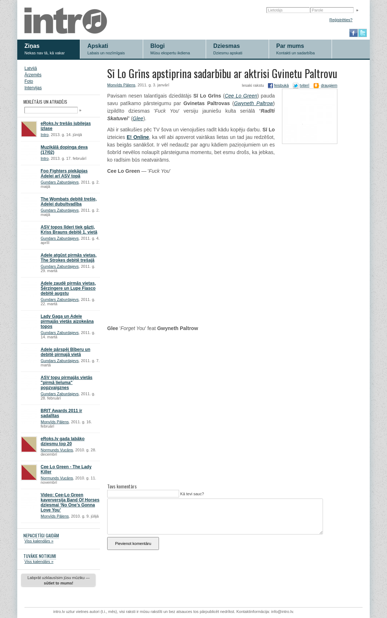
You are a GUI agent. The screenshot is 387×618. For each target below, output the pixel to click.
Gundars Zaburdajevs (60, 182)
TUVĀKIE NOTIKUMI (39, 556)
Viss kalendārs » (39, 541)
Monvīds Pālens (55, 422)
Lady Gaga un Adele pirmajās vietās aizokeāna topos (67, 321)
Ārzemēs (32, 74)
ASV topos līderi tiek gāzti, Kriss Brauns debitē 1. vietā (69, 230)
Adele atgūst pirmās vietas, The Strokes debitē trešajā (68, 258)
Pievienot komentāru (133, 543)
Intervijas (33, 87)
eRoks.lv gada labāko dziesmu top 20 (63, 441)
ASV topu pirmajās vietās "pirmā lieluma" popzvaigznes (66, 382)
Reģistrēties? (340, 20)
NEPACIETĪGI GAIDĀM (41, 535)
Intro (45, 134)
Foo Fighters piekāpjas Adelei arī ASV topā (64, 173)
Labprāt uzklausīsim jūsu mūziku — (58, 580)
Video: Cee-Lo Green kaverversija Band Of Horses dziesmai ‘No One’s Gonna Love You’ (70, 502)
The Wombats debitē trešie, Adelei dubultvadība (69, 202)
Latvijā (30, 68)
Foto (28, 81)
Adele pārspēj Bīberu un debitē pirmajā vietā (65, 352)
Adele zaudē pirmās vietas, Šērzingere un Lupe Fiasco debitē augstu (68, 288)
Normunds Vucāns (57, 450)
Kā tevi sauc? (191, 494)
